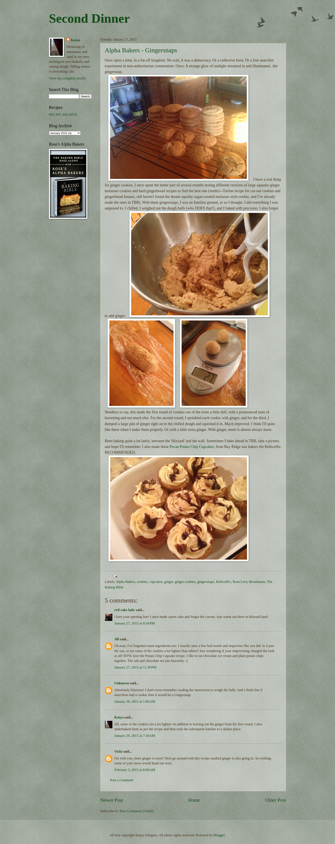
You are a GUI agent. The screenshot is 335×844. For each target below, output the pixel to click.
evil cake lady (124, 610)
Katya (118, 717)
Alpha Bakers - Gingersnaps (141, 50)
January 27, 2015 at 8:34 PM (134, 623)
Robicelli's (223, 582)
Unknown (121, 683)
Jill (116, 639)
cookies (142, 582)
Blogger (219, 835)
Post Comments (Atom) (136, 811)
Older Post (275, 800)
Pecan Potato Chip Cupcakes (192, 447)
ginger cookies (185, 582)
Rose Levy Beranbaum (249, 582)
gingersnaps (205, 582)
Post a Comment (121, 780)
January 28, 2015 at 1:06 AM (134, 701)
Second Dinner (89, 18)
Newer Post (111, 800)
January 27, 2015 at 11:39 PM (135, 667)
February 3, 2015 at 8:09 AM (134, 770)
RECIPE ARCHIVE (63, 115)
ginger (168, 582)
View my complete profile (67, 78)
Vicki (118, 751)
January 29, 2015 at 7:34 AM (134, 736)
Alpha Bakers (125, 582)
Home (194, 800)
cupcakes (156, 582)
